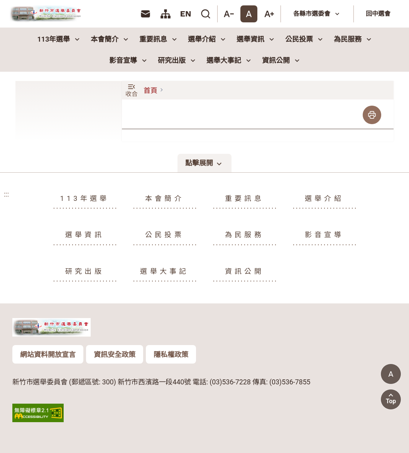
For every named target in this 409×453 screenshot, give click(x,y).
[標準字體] (248, 13)
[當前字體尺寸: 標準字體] (390, 374)
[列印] (372, 115)
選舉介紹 (207, 39)
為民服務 (353, 39)
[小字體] (228, 13)
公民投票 (304, 39)
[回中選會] (380, 13)
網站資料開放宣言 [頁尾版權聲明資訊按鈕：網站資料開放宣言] (48, 354)
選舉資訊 (256, 39)
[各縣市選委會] (317, 13)
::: (134, 14)
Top (391, 401)
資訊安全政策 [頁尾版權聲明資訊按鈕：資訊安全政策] (114, 354)
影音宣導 (129, 60)
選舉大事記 (229, 60)
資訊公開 (281, 60)
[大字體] (268, 13)
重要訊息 (159, 39)
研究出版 (177, 60)
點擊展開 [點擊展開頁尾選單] (204, 163)
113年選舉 (59, 39)
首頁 (150, 90)
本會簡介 (110, 39)
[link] (145, 13)
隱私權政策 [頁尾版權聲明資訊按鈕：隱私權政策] (171, 354)
